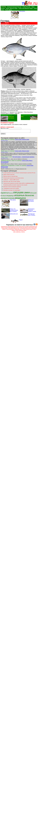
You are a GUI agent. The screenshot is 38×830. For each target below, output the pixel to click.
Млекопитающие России (14, 7)
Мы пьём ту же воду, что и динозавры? (11, 190)
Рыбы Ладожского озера (21, 230)
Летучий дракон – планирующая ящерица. (23, 157)
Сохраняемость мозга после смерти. (11, 189)
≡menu (3, 7)
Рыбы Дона (8, 10)
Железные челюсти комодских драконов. (12, 187)
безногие (29, 196)
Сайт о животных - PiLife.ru (19, 232)
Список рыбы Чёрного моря (22, 140)
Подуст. (21, 220)
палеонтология (7, 199)
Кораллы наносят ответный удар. (10, 176)
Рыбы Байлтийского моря (13, 228)
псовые (3, 196)
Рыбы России (26, 7)
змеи (27, 193)
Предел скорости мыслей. (9, 175)
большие (34, 193)
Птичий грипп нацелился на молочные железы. (13, 178)
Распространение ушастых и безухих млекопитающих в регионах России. (19, 173)
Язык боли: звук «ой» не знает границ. (11, 182)
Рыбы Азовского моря (27, 229)
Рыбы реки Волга (10, 229)
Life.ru (31, 3)
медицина (20, 198)
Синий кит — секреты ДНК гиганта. (11, 180)
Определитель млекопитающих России (9, 227)
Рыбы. (7, 22)
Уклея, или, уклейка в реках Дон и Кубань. (14, 211)
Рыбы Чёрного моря (11, 8)
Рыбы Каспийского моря (26, 8)
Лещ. (22, 116)
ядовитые (5, 193)
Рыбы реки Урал (18, 229)
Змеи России (21, 227)
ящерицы (10, 196)
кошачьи (19, 196)
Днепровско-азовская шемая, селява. (32, 211)
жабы (11, 193)
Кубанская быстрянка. (11, 117)
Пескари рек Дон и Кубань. (31, 215)
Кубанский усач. (14, 214)
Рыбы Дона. (22, 11)
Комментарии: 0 (5, 23)
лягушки (18, 193)
